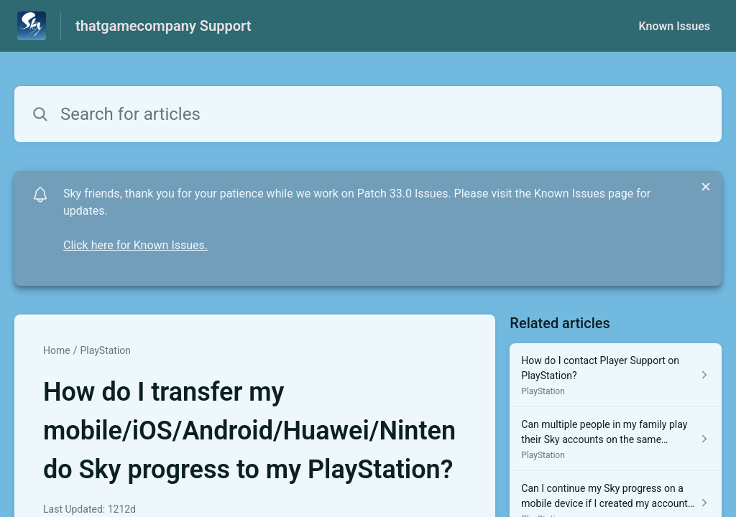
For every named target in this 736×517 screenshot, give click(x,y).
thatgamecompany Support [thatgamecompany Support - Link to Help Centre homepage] (163, 25)
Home (56, 350)
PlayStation (105, 350)
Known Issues (674, 26)
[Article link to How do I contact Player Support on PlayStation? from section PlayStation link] (616, 375)
